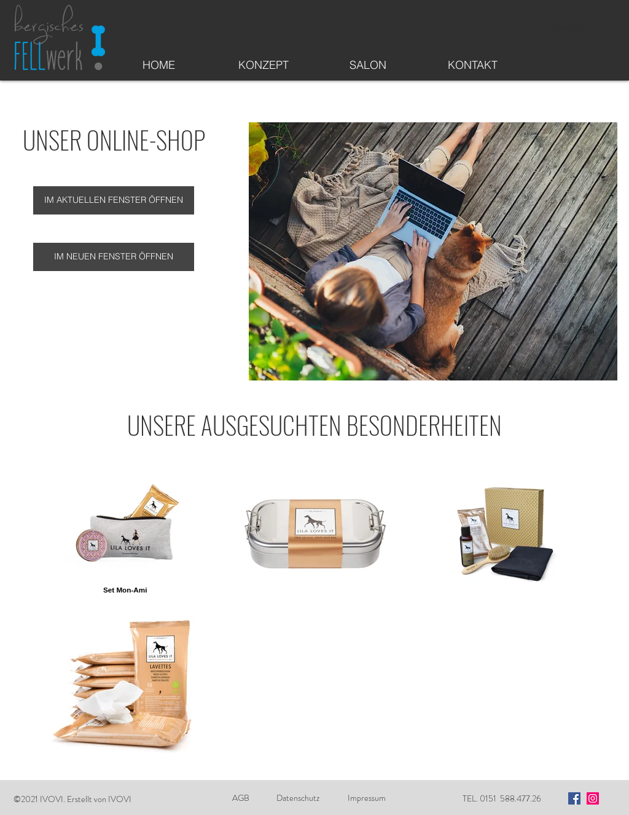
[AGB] (240, 798)
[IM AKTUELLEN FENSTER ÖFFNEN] (113, 200)
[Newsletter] (566, 27)
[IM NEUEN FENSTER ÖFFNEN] (113, 257)
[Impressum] (366, 798)
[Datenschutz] (298, 798)
